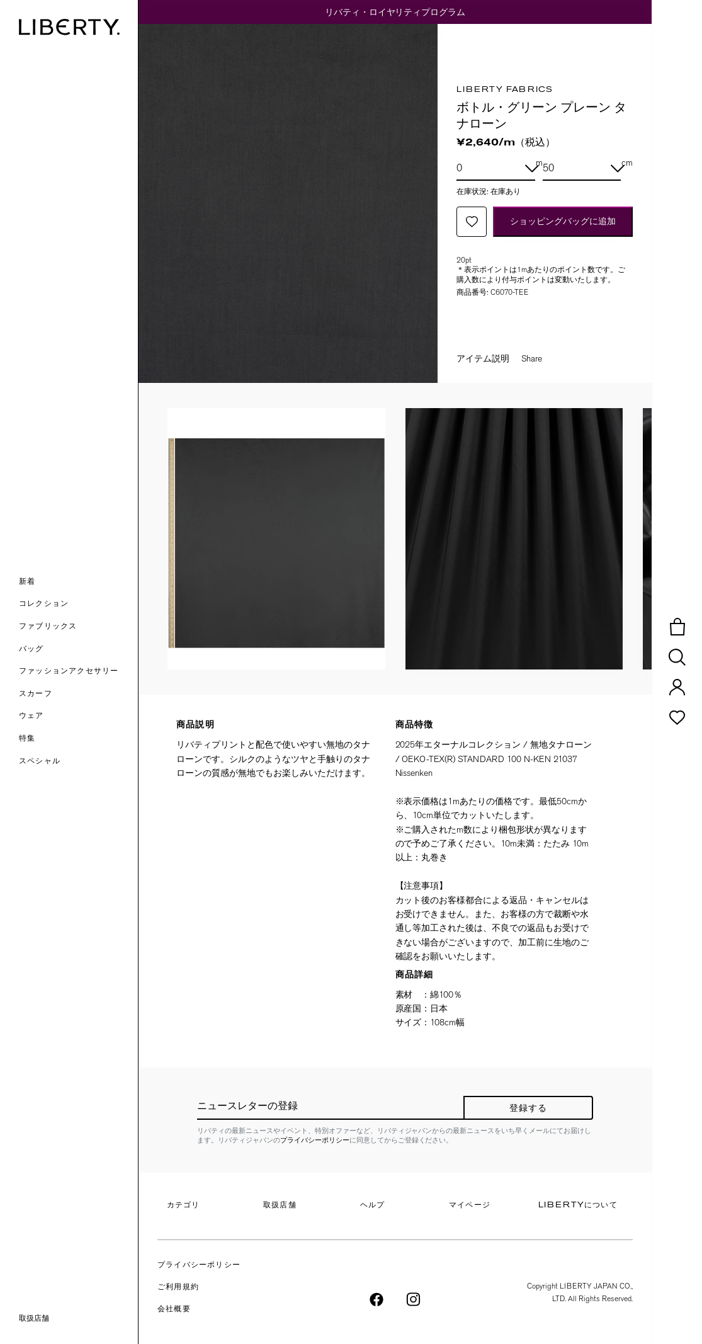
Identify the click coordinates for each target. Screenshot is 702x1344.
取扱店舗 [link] (34, 1318)
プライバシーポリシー (314, 1140)
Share (531, 358)
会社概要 (174, 1309)
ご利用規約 (178, 1287)
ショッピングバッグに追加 (563, 221)
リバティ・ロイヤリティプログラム (395, 12)
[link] (78, 739)
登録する (528, 1108)
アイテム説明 (482, 358)
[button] (78, 582)
